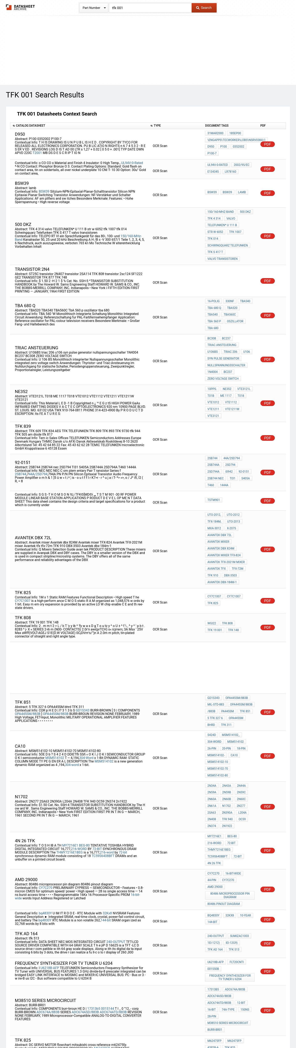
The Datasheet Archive (20, 7)
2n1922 (226, 750)
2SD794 (229, 432)
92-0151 (225, 437)
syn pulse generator (223, 335)
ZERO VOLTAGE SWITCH (223, 351)
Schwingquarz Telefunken (227, 237)
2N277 (239, 733)
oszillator (215, 308)
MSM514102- (216, 691)
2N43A (225, 716)
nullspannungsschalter (226, 340)
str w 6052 (215, 226)
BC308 (211, 318)
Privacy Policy (99, 1033)
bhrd (211, 665)
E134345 (213, 169)
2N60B (225, 727)
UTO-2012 (232, 473)
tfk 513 (233, 859)
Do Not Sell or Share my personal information (146, 1033)
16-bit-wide (232, 790)
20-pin (225, 685)
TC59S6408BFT (102, 775)
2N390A (226, 738)
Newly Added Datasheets (67, 1033)
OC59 (240, 744)
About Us (240, 1033)
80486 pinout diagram (223, 816)
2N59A (211, 722)
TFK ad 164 (215, 859)
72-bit (123, 772)
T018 (239, 369)
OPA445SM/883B (28, 656)
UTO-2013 (232, 478)
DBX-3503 (229, 523)
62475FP (135, 952)
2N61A (211, 733)
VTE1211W (214, 380)
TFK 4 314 (213, 215)
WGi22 (211, 569)
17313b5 (93, 913)
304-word (72, 700)
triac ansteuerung (221, 324)
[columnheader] (79, 126)
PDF (267, 143)
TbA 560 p (231, 302)
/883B (211, 654)
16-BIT (211, 914)
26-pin (211, 685)
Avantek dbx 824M (220, 500)
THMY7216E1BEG (69, 772)
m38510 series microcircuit (227, 926)
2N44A (239, 716)
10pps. (212, 364)
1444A (248, 443)
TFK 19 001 (244, 569)
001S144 (107, 913)
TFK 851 (243, 654)
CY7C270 (45, 802)
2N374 (211, 750)
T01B (210, 369)
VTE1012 (213, 375)
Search (204, 8)
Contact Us (222, 1033)
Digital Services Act (196, 1033)
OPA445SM (235, 659)
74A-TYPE (227, 914)
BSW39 (44, 190)
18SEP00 (234, 134)
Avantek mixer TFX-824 (223, 506)
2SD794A (246, 432)
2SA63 (211, 738)
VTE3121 (232, 380)
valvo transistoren (222, 248)
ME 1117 (225, 369)
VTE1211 (247, 375)
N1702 (225, 733)
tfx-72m (236, 517)
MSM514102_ (230, 674)
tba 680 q (214, 296)
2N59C (239, 722)
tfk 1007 (234, 226)
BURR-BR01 (214, 931)
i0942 (211, 437)
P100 (222, 145)
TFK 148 (212, 575)
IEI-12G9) (231, 854)
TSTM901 (213, 458)
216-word (107, 772)
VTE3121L (242, 364)
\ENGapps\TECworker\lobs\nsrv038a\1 (236, 140)
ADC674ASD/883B (85, 917)
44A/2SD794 (38, 437)
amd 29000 (214, 801)
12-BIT (240, 909)
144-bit (106, 831)
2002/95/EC (241, 164)
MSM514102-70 (217, 702)
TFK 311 (225, 665)
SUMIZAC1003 (238, 848)
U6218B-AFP (49, 878)
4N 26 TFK (214, 781)
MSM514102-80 (217, 707)
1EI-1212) (213, 854)
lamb (240, 191)
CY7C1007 (22, 546)
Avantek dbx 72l (219, 489)
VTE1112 (230, 375)
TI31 (210, 443)
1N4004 (212, 346)
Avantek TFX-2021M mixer (226, 512)
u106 (229, 329)
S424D (211, 674)
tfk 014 (212, 232)
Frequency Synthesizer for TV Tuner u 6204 (230, 886)
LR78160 (229, 169)
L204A (241, 738)
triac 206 (214, 329)
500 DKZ (244, 210)
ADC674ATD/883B (113, 917)
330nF (229, 291)
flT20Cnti (236, 873)
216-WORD (79, 768)
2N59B (225, 722)
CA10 (233, 691)
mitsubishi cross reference (228, 960)
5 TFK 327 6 (215, 659)
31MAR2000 (215, 134)
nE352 (226, 364)
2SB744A (213, 432)
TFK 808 (226, 569)
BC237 (225, 318)
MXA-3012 (214, 484)
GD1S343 (82, 653)
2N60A (211, 727)
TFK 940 (226, 744)
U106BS (247, 324)
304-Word (86, 693)
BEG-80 (84, 765)
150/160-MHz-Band (220, 210)
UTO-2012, (214, 473)
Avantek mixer (218, 495)
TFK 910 (212, 523)
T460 (235, 443)
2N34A (211, 716)
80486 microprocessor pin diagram (230, 808)
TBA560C (213, 302)
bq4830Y (45, 824)
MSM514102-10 (217, 696)
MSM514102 (54, 693)
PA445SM (226, 654)
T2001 (37, 152)
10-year (243, 827)
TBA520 (231, 296)
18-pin (239, 685)
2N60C (239, 727)
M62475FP (102, 949)
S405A (222, 443)
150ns (243, 914)
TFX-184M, (214, 478)
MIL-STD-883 (215, 648)
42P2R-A (213, 949)
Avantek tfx (216, 517)
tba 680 (234, 308)
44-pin (211, 795)
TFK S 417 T (215, 243)
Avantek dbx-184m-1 (222, 528)
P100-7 (211, 151)
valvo (230, 215)
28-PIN (211, 920)
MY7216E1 (70, 765)
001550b (213, 879)
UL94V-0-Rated (132, 161)
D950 (210, 145)
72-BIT (97, 768)
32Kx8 (107, 824)
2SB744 (20, 437)
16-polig (213, 291)
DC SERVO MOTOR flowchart (228, 954)
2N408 (211, 744)
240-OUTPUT (115, 853)
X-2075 (230, 484)
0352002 (237, 145)
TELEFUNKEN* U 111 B (222, 221)
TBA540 (243, 291)
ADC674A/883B (47, 917)
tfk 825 (212, 548)
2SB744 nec (244, 437)
